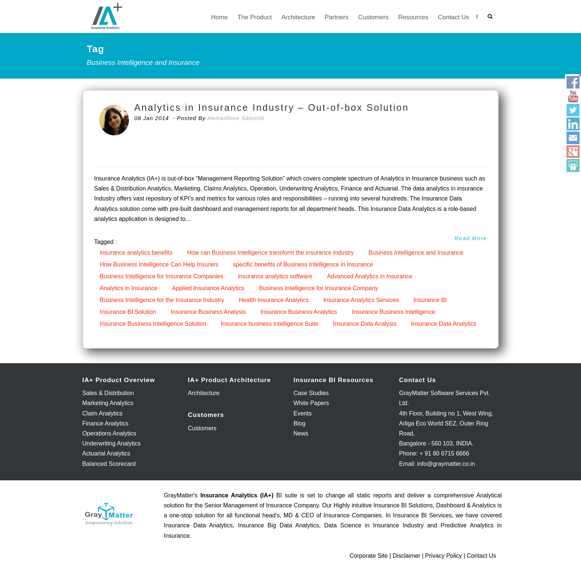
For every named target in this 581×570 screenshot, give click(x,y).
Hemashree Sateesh (236, 118)
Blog (299, 423)
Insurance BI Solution (128, 312)
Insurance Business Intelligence (393, 312)
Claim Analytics (102, 413)
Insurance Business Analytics (298, 312)
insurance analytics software (275, 276)
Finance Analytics (105, 423)
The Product (255, 17)
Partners (336, 17)
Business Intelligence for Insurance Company (318, 288)
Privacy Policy (443, 556)
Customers (373, 17)
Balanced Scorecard (109, 464)
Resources (413, 17)
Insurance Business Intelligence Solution (153, 324)
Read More (471, 238)
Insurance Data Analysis (364, 324)
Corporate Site (368, 556)
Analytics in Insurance (128, 288)
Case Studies (311, 393)
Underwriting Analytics (111, 443)
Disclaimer (407, 556)
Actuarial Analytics (106, 453)
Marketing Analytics (107, 403)
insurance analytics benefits (136, 252)
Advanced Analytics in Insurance (369, 276)
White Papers (311, 403)
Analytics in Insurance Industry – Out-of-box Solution (271, 107)
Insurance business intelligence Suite (269, 324)
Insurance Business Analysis (208, 312)
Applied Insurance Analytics (208, 288)
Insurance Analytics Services (361, 300)
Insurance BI (430, 300)
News (300, 433)
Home (219, 17)
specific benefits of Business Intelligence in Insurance (303, 264)
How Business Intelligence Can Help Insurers (159, 264)
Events (302, 413)
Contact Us (453, 17)
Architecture (298, 17)
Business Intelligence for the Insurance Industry (162, 300)
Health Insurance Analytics (274, 300)
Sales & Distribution (108, 393)
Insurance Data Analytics (444, 324)
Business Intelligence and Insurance (415, 252)
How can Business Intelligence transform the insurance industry (270, 252)
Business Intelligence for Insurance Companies (161, 276)
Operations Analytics (109, 433)
